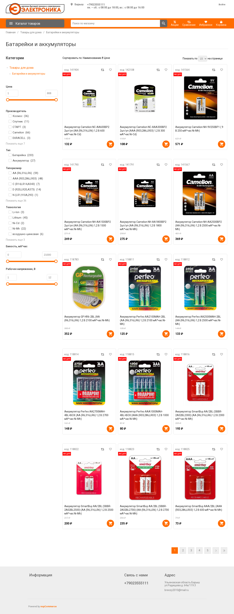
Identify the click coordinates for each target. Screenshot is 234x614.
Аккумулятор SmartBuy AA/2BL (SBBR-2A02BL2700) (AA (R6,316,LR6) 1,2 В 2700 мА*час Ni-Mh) (144, 510)
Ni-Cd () (18, 223)
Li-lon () (18, 212)
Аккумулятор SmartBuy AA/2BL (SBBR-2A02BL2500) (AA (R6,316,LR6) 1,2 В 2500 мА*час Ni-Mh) (88, 510)
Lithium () (20, 217)
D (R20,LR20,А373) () (27, 189)
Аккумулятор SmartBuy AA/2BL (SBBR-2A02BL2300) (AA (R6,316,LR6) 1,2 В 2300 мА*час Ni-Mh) (199, 415)
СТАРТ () (19, 127)
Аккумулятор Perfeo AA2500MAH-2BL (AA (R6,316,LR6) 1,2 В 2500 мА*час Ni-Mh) (198, 320)
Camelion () (21, 132)
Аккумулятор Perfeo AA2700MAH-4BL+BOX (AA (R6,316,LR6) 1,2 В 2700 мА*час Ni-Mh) (86, 415)
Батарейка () (23, 155)
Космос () (21, 116)
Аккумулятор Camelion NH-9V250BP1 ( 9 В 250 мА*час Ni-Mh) (199, 129)
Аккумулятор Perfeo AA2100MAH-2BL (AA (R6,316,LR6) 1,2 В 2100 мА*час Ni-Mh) (143, 320)
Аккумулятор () (24, 160)
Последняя (224, 550)
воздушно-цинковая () (28, 234)
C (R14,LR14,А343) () (26, 184)
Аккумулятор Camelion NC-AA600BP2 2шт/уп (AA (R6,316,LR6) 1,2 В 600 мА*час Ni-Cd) (86, 131)
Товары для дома (21, 67)
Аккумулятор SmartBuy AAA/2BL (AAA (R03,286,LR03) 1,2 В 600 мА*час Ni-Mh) (198, 508)
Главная (11, 32)
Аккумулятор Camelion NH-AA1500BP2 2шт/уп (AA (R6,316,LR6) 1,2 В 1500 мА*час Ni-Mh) (87, 225)
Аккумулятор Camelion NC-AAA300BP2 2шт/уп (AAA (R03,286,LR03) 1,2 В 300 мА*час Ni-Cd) (143, 131)
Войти (222, 4)
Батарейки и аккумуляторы (28, 73)
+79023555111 (96, 4)
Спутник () (21, 121)
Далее (216, 550)
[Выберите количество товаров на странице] (202, 59)
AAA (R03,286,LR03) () (28, 178)
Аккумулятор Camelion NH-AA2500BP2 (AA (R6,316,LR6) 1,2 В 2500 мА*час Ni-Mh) (198, 225)
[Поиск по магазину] (115, 23)
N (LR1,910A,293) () (25, 195)
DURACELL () (21, 138)
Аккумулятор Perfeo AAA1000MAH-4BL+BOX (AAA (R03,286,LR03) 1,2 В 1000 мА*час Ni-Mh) (144, 415)
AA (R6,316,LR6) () (25, 173)
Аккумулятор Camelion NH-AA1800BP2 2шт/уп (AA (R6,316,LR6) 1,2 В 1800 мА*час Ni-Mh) (143, 225)
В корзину (110, 144)
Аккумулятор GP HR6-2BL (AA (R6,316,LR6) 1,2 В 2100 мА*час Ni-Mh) (87, 318)
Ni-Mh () (19, 228)
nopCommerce (48, 606)
